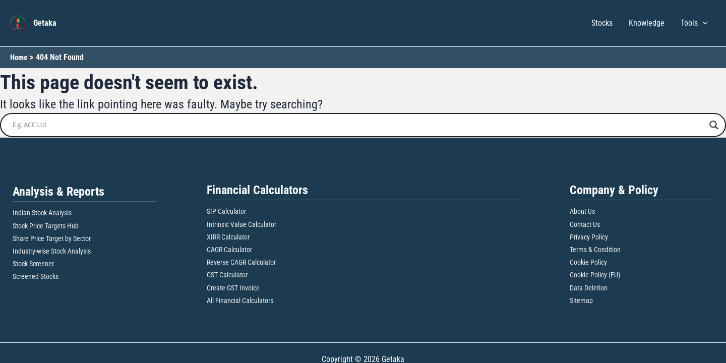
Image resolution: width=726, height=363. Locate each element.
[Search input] (358, 125)
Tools (694, 23)
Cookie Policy (588, 262)
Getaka (44, 23)
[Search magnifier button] (714, 125)
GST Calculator (227, 275)
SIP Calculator (226, 211)
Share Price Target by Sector (52, 238)
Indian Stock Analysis (42, 213)
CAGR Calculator (229, 250)
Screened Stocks (35, 276)
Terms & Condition (595, 250)
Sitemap (581, 300)
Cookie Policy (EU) (595, 275)
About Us (582, 211)
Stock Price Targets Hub (46, 226)
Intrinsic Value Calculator (241, 224)
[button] (703, 23)
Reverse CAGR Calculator (241, 262)
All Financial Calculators (240, 300)
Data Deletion (589, 288)
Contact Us (585, 224)
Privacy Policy (589, 237)
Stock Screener (33, 264)
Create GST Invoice (233, 288)
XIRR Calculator (228, 237)
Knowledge (646, 23)
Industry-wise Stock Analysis (52, 251)
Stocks (602, 23)
